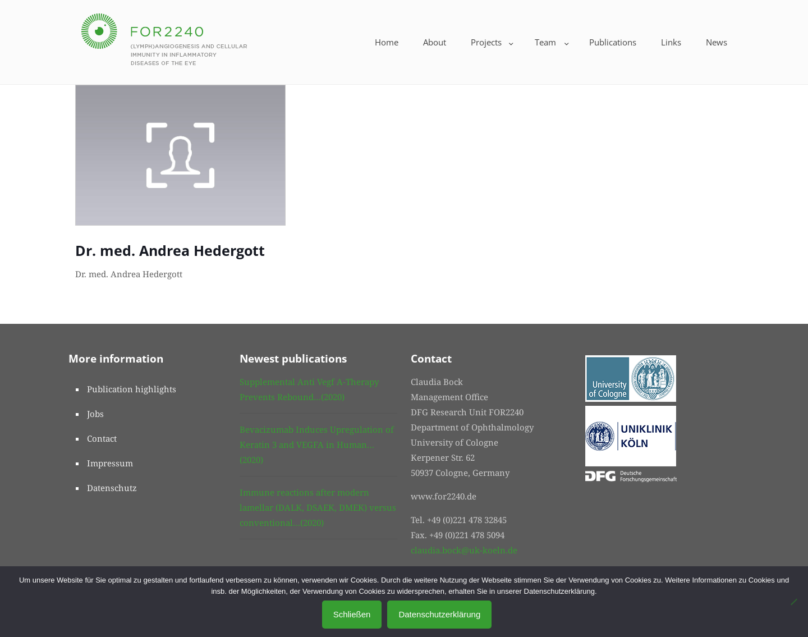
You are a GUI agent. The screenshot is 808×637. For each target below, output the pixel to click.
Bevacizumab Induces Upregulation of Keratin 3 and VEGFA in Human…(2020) (317, 444)
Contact (102, 438)
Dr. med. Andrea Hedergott (170, 250)
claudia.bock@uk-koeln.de (464, 550)
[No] (794, 601)
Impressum (110, 463)
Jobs (95, 413)
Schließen (352, 614)
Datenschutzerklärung (439, 614)
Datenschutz (112, 487)
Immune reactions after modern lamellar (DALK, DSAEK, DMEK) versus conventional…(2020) (318, 507)
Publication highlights (131, 389)
